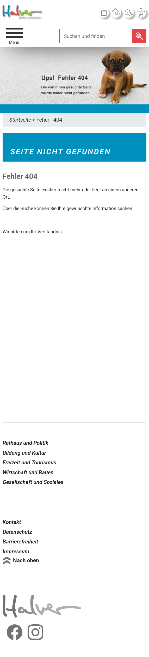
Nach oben (26, 560)
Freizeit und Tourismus (29, 462)
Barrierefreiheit (20, 541)
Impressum (16, 551)
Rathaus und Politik (25, 443)
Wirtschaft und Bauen (28, 472)
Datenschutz (17, 532)
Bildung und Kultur (24, 453)
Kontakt (12, 522)
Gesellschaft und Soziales (33, 482)
